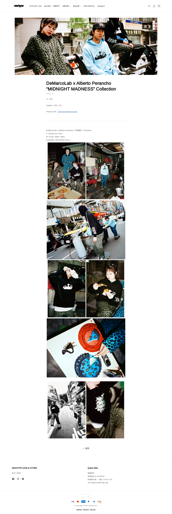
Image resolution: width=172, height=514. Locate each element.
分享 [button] (49, 99)
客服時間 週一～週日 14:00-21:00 (100, 479)
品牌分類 (65, 6)
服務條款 (79, 509)
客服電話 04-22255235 (96, 476)
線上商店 (47, 6)
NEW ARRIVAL (89, 6)
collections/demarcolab (67, 112)
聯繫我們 (91, 473)
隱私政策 (86, 509)
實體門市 (56, 6)
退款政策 (93, 509)
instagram (101, 6)
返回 (86, 448)
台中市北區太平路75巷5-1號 (98, 483)
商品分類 (76, 6)
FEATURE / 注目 (36, 6)
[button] (149, 6)
